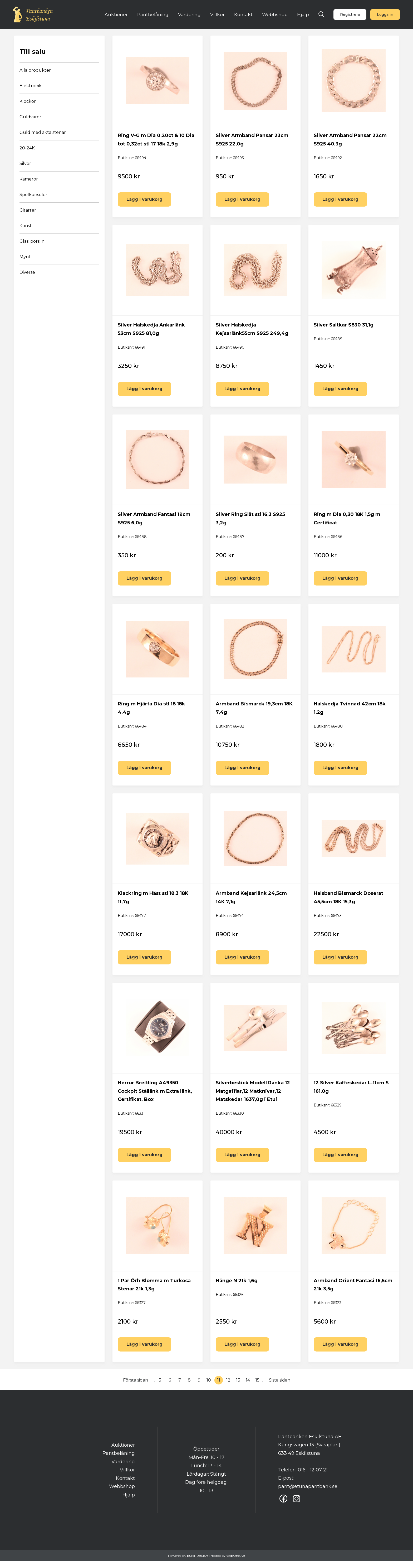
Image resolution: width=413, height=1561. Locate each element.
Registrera (350, 14)
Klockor (27, 101)
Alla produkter (35, 70)
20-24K (27, 147)
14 (248, 1380)
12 (228, 1380)
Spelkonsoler (33, 194)
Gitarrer (27, 210)
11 (218, 1380)
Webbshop (275, 14)
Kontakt (243, 14)
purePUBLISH (197, 1556)
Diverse (27, 272)
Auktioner (116, 14)
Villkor (217, 14)
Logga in (385, 14)
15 (257, 1380)
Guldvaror (30, 116)
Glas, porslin (32, 241)
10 (208, 1380)
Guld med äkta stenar (42, 132)
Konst (25, 225)
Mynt (25, 256)
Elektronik (30, 85)
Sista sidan (279, 1380)
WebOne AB (235, 1556)
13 (238, 1380)
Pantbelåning (153, 14)
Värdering (189, 14)
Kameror (28, 179)
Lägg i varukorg (144, 199)
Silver (25, 163)
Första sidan (135, 1380)
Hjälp (303, 14)
